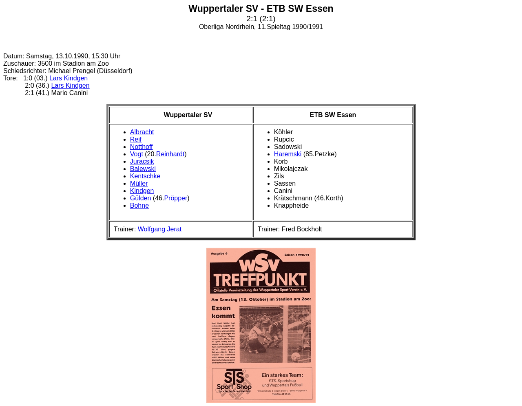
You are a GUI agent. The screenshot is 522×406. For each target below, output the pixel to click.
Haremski (288, 154)
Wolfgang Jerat (159, 229)
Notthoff (141, 146)
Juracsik (142, 161)
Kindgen (142, 190)
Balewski (143, 168)
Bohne (139, 205)
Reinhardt (170, 154)
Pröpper (175, 198)
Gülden (140, 198)
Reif (136, 139)
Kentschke (145, 176)
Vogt (136, 154)
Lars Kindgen (68, 78)
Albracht (142, 132)
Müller (139, 183)
